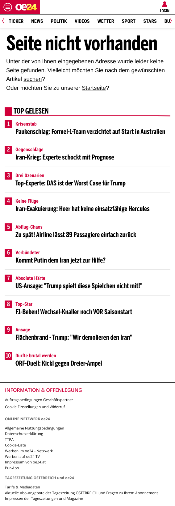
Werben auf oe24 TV (22, 456)
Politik (59, 21)
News (37, 21)
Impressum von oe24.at (25, 462)
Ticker (16, 21)
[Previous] (5, 21)
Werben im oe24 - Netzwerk (29, 451)
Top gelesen (31, 111)
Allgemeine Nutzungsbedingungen (34, 428)
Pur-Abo (12, 468)
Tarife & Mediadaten (22, 487)
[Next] (169, 21)
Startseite (94, 88)
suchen (32, 79)
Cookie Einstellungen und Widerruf (35, 406)
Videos (82, 21)
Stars (149, 21)
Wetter (105, 21)
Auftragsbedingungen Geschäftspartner (39, 399)
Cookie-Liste (15, 445)
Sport (129, 21)
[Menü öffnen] (7, 7)
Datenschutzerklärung (24, 433)
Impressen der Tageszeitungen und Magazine (44, 498)
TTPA (9, 439)
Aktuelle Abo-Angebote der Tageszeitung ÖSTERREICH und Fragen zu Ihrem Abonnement (81, 493)
